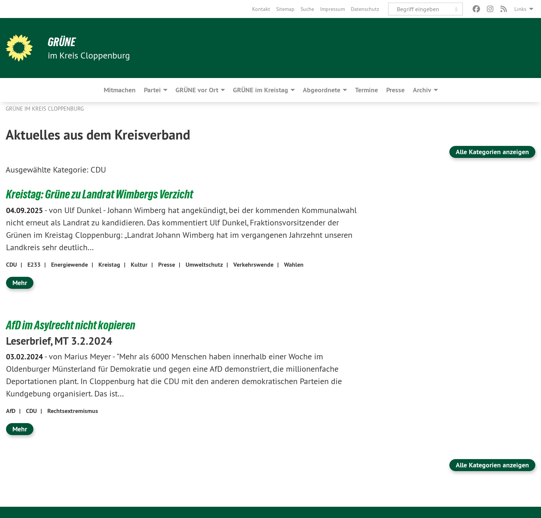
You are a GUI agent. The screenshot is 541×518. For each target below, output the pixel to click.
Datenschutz (365, 9)
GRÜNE (62, 42)
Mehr (19, 282)
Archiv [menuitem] (422, 90)
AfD (10, 411)
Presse (166, 265)
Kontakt (261, 9)
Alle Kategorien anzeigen (492, 151)
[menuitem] (261, 9)
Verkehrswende (253, 265)
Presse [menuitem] (395, 90)
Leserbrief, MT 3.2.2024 (59, 341)
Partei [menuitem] (152, 90)
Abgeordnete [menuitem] (321, 90)
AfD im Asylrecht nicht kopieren (70, 325)
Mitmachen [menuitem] (120, 90)
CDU (11, 265)
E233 (34, 265)
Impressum (332, 9)
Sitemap (285, 9)
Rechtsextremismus (72, 411)
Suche (307, 9)
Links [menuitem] (520, 9)
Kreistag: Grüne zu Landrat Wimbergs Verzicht (99, 194)
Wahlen (294, 265)
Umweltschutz (204, 265)
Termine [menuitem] (366, 90)
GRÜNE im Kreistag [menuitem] (260, 90)
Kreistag (109, 265)
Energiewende (69, 265)
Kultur (139, 265)
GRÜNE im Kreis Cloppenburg (45, 108)
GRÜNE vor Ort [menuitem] (196, 90)
